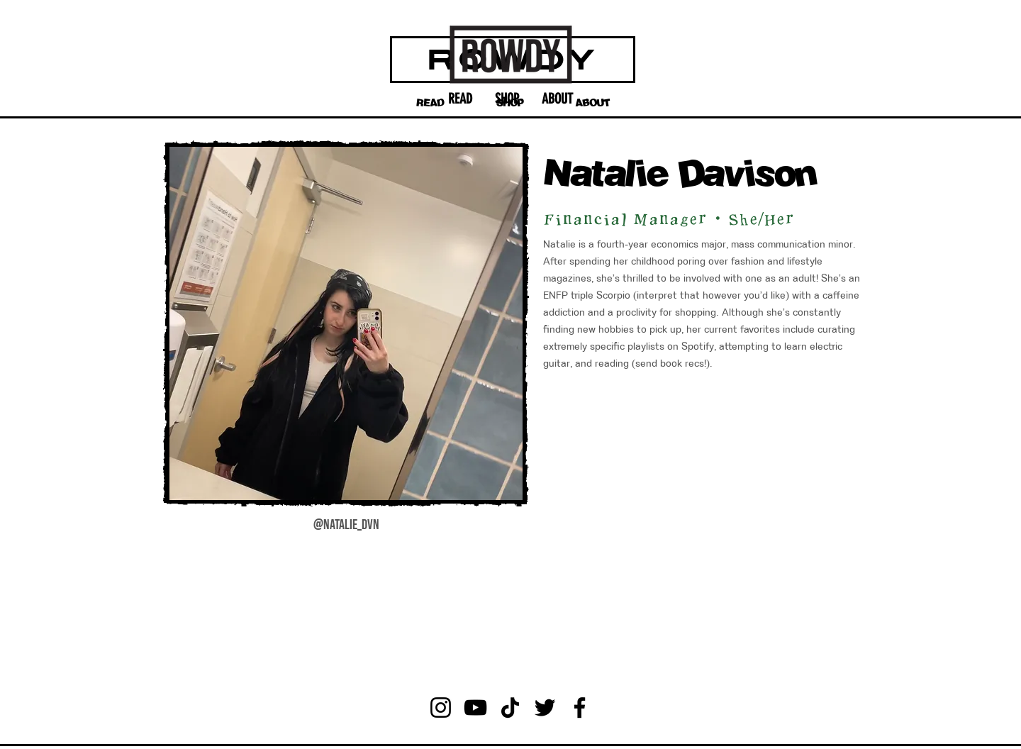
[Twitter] (545, 707)
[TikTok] (510, 707)
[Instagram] (440, 707)
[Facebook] (579, 707)
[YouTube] (475, 707)
